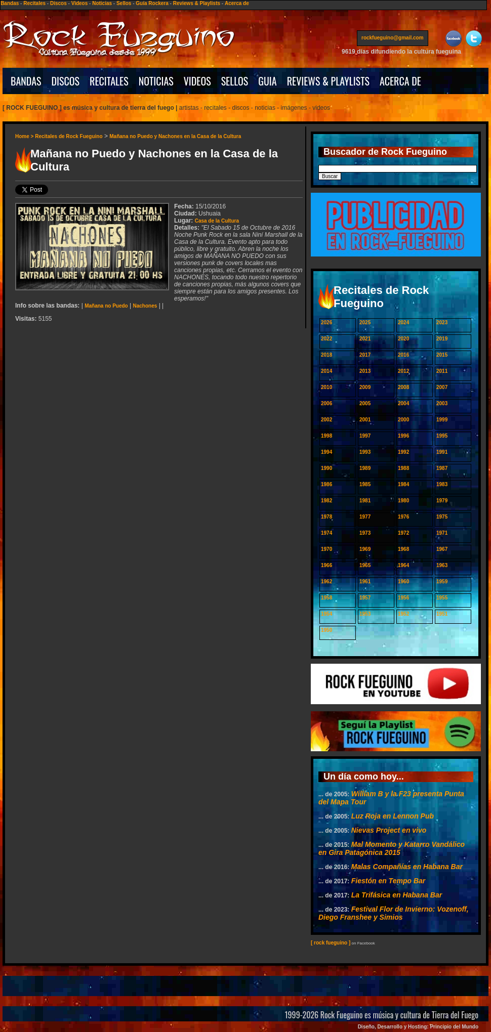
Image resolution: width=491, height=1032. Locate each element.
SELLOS (235, 81)
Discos (58, 3)
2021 (365, 338)
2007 (441, 387)
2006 (326, 403)
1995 (441, 436)
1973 (365, 533)
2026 (326, 322)
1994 (326, 452)
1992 (403, 452)
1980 (403, 500)
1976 (403, 517)
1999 (441, 419)
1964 (403, 565)
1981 (365, 500)
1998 (326, 436)
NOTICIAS (156, 81)
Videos (79, 3)
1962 (326, 581)
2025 (365, 322)
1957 (365, 597)
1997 (365, 436)
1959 (441, 581)
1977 (365, 517)
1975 (441, 517)
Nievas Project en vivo (389, 830)
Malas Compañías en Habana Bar (407, 867)
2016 (403, 355)
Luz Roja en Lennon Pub (392, 816)
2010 (326, 387)
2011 (441, 371)
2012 (403, 371)
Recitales (34, 3)
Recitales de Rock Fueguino (68, 136)
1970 (326, 549)
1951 (441, 614)
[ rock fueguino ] (330, 942)
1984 (403, 484)
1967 (441, 549)
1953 (365, 614)
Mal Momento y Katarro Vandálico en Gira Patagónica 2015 (391, 848)
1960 (403, 581)
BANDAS (26, 81)
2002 (326, 419)
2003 (441, 403)
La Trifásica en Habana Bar (396, 895)
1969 (365, 549)
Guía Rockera (152, 3)
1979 (441, 500)
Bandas (10, 3)
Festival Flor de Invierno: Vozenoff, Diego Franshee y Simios (393, 913)
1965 (365, 565)
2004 (403, 403)
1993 (365, 452)
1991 (441, 452)
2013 (365, 371)
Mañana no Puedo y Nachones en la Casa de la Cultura (175, 136)
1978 (326, 517)
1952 (403, 614)
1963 (441, 565)
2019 (441, 338)
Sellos (123, 3)
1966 (326, 565)
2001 (365, 419)
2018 (326, 355)
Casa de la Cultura (217, 221)
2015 (441, 355)
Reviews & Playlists (196, 3)
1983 (441, 484)
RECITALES (109, 81)
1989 (365, 468)
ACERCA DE (400, 81)
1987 (441, 468)
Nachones (145, 306)
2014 (326, 371)
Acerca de (237, 3)
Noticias (102, 3)
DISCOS (66, 81)
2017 (365, 355)
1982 (326, 500)
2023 (441, 322)
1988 (403, 468)
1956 (403, 597)
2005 (365, 403)
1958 (326, 597)
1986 (326, 484)
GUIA (267, 81)
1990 (326, 468)
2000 (403, 419)
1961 (365, 581)
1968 (403, 549)
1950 (326, 630)
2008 (403, 387)
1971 (441, 533)
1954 (326, 614)
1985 (365, 484)
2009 (365, 387)
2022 (326, 338)
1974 (326, 533)
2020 (403, 338)
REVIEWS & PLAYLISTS (328, 81)
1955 (441, 597)
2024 (403, 322)
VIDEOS (197, 81)
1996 (403, 436)
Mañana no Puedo (106, 306)
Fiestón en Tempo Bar (388, 881)
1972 (403, 533)
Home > (25, 136)
